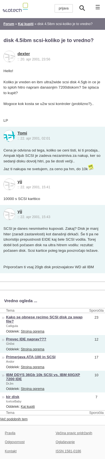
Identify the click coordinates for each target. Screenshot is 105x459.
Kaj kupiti (28, 407)
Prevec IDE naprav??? (26, 339)
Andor (10, 361)
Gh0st (10, 343)
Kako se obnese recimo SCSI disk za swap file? (44, 319)
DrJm (10, 383)
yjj (20, 181)
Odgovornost (15, 442)
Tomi (22, 133)
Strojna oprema (32, 331)
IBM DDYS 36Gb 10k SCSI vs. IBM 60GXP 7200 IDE (43, 377)
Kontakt (11, 451)
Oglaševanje (65, 442)
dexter (24, 54)
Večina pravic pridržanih (74, 433)
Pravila (10, 433)
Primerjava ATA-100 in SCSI (31, 357)
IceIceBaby (14, 401)
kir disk (12, 397)
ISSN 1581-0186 (68, 451)
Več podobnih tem (14, 419)
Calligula (12, 326)
